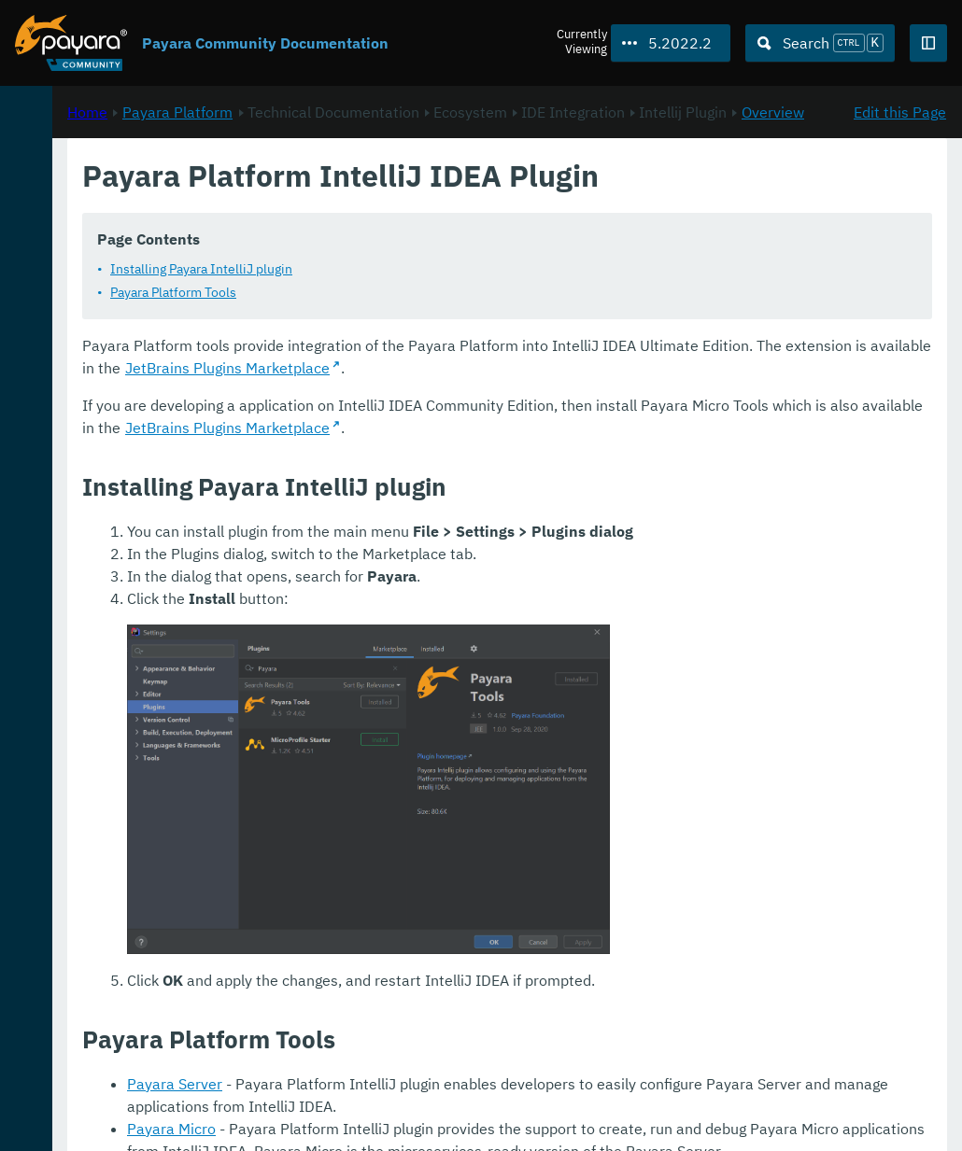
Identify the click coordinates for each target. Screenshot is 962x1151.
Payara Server (422, 1005)
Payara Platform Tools (421, 314)
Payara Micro (419, 1050)
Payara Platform (425, 197)
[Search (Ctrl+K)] (820, 43)
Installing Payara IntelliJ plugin (449, 291)
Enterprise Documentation (177, 1117)
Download (227, 1080)
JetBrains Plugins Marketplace (770, 390)
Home (335, 197)
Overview (538, 219)
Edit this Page (900, 197)
